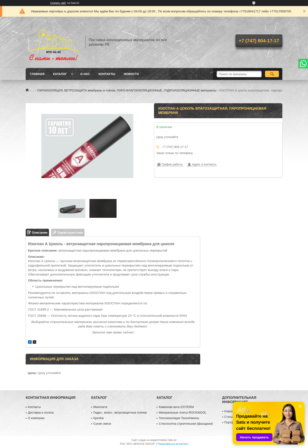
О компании (36, 418)
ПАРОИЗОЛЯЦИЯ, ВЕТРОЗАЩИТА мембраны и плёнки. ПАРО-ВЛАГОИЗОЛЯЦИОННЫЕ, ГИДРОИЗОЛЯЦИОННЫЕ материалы (126, 90)
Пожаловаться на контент (173, 443)
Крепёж (98, 418)
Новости (131, 74)
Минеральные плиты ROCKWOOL (182, 412)
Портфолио (232, 422)
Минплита (100, 407)
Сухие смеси (102, 423)
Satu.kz (172, 440)
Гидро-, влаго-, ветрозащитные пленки (120, 412)
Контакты (106, 74)
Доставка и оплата (41, 412)
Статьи (229, 417)
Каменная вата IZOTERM (176, 407)
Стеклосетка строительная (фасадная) (186, 423)
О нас (85, 74)
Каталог (60, 74)
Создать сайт (58, 2)
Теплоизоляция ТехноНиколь (179, 418)
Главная (37, 74)
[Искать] (272, 74)
